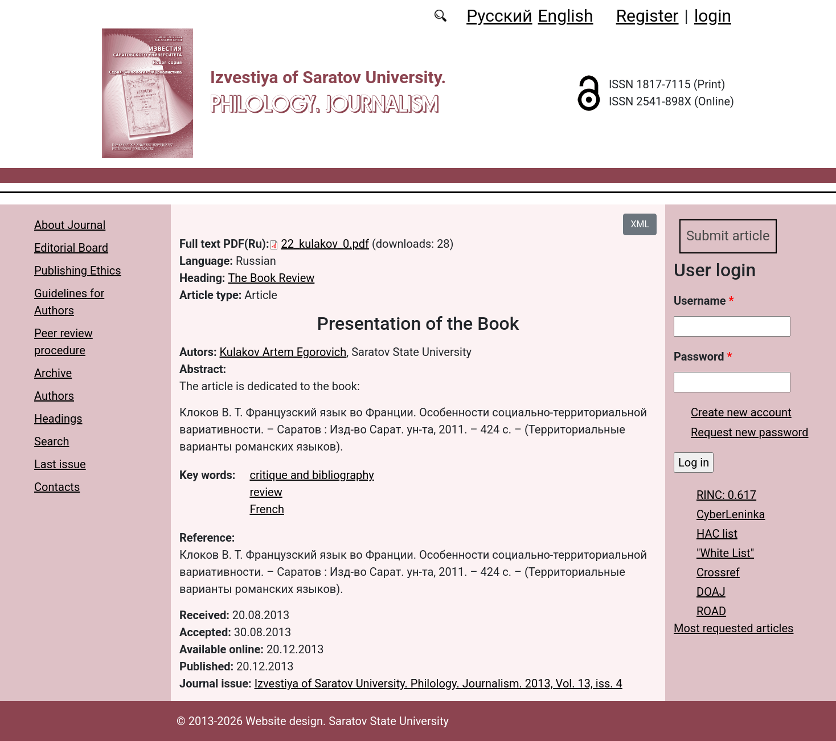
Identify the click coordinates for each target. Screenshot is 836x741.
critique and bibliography (311, 475)
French (266, 509)
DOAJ (711, 592)
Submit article (728, 236)
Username (704, 301)
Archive (53, 373)
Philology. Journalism (324, 103)
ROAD (711, 611)
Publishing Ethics (77, 270)
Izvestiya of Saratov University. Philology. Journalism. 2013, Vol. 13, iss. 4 (438, 683)
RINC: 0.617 (726, 495)
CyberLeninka (730, 514)
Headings (58, 418)
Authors (54, 396)
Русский (499, 16)
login (712, 16)
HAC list (716, 534)
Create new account (741, 412)
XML (639, 224)
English (565, 16)
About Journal (69, 225)
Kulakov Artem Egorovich (283, 352)
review (265, 492)
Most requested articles (733, 628)
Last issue (60, 464)
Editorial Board (71, 248)
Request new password (749, 432)
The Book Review (271, 278)
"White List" (725, 553)
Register (647, 16)
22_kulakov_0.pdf (325, 244)
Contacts (57, 487)
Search (51, 441)
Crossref (718, 572)
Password (703, 356)
